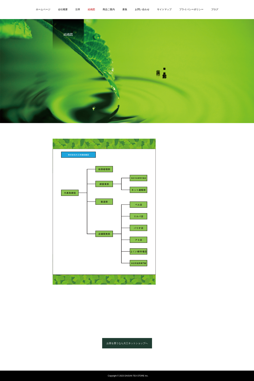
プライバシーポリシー (191, 9)
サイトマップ (164, 9)
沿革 (77, 9)
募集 (124, 9)
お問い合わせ (142, 9)
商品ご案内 (109, 9)
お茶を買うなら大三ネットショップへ (127, 343)
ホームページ (43, 9)
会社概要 (63, 9)
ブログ (214, 9)
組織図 (91, 9)
